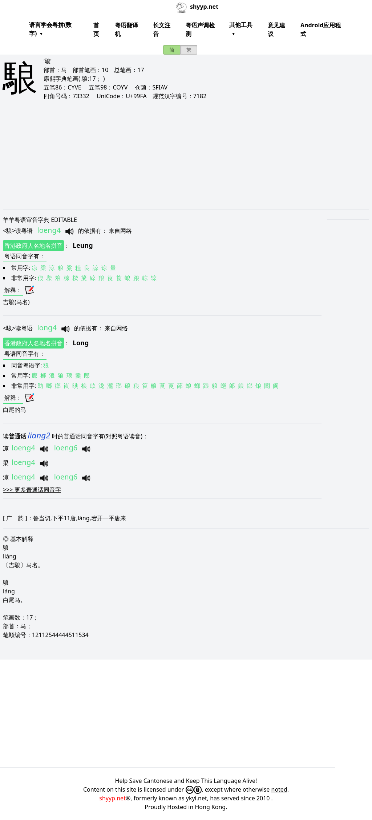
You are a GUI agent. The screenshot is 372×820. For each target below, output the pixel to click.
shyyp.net (112, 798)
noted (279, 789)
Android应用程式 (320, 29)
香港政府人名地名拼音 (33, 246)
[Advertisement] (186, 154)
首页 (96, 29)
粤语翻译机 (126, 29)
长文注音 (161, 29)
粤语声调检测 (200, 29)
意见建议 (276, 29)
